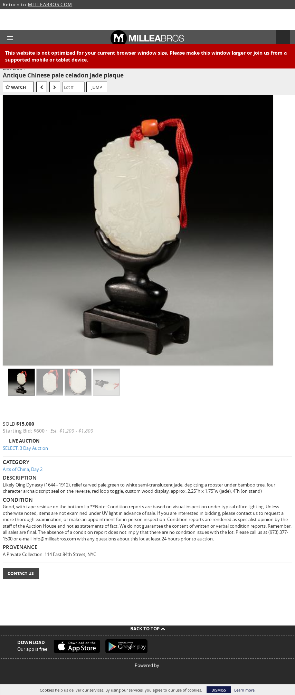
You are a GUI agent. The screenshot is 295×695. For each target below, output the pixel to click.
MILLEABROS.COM (50, 4)
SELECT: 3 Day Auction (25, 448)
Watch (18, 87)
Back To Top (147, 629)
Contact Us (21, 573)
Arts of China (16, 469)
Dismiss (218, 690)
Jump (97, 87)
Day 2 (36, 469)
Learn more (244, 690)
